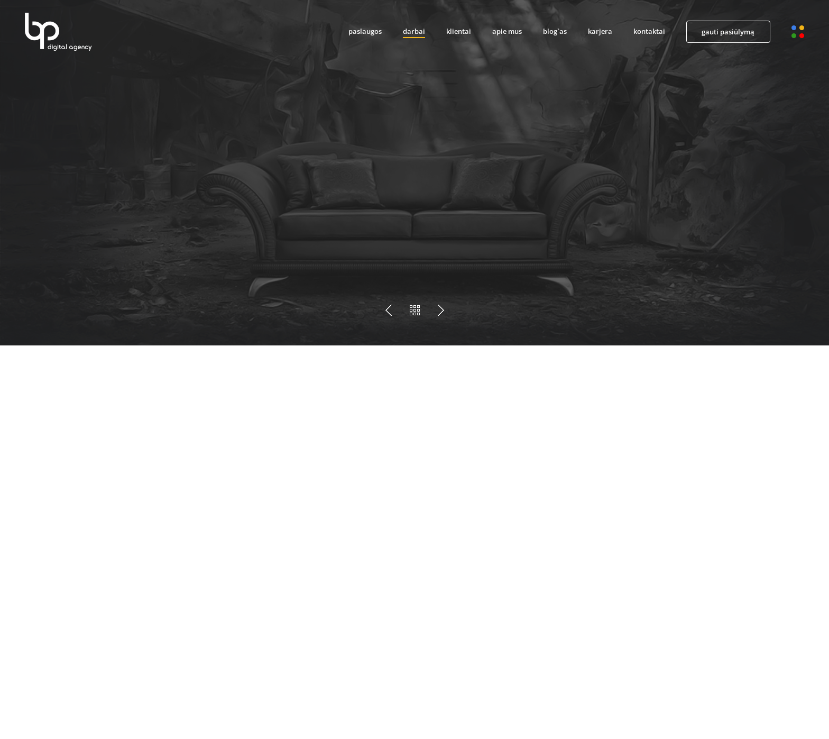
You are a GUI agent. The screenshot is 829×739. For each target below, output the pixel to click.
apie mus (507, 31)
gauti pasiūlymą (728, 32)
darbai (414, 31)
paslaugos (365, 31)
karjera (600, 31)
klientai (458, 31)
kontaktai (649, 31)
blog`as (555, 31)
